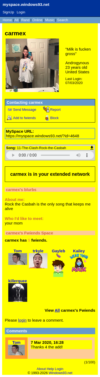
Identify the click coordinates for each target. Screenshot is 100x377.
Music (49, 20)
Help (50, 369)
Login (21, 12)
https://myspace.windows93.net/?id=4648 (42, 136)
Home (7, 20)
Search (62, 20)
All (17, 20)
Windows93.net (61, 373)
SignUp (8, 12)
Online (37, 20)
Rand (25, 20)
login (22, 320)
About (41, 369)
